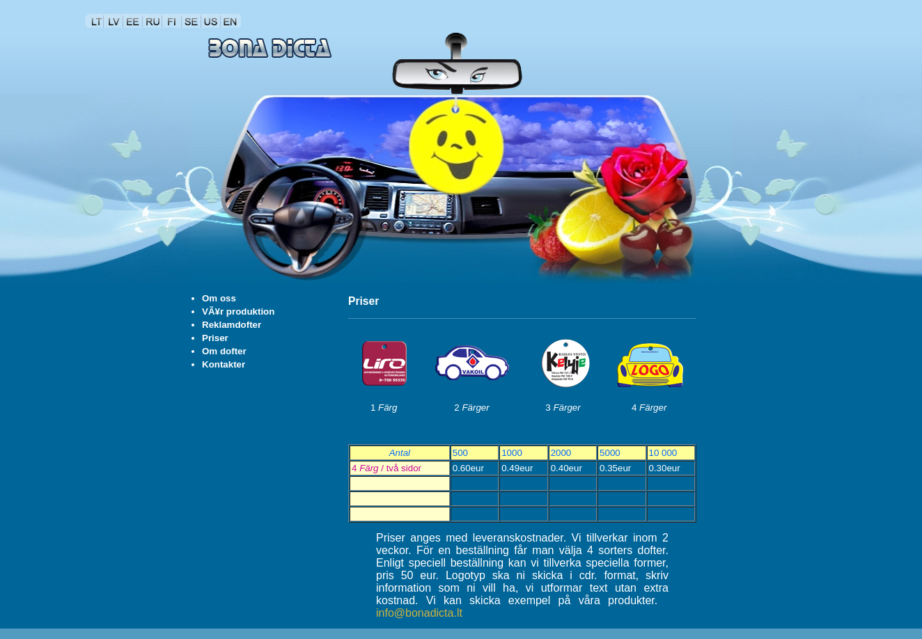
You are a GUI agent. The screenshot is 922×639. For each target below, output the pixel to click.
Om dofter (224, 351)
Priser (215, 338)
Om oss (219, 298)
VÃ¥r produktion (238, 311)
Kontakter (223, 364)
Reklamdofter (231, 325)
